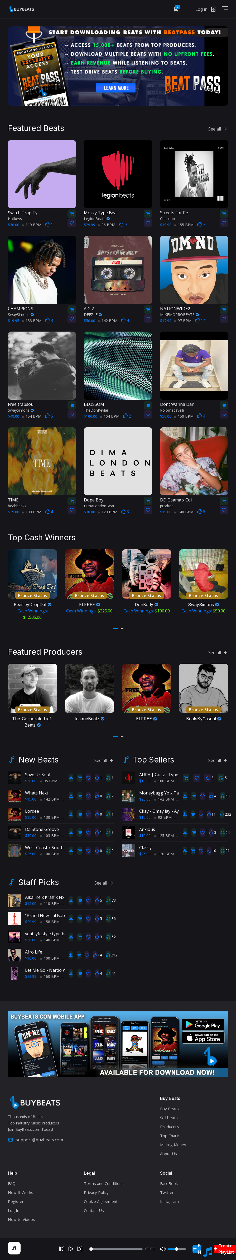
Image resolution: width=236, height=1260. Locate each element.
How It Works (20, 1192)
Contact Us (94, 1210)
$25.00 (30, 853)
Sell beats (169, 1117)
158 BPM (50, 921)
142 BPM (107, 320)
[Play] (71, 1249)
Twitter (167, 1192)
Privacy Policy (96, 1192)
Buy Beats (169, 1108)
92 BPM (163, 817)
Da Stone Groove (42, 829)
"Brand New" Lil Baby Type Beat (56, 915)
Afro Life (33, 952)
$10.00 (145, 780)
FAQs (13, 1183)
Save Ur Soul (37, 775)
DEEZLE (93, 314)
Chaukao (167, 218)
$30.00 (30, 780)
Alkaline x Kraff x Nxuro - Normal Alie (61, 897)
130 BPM (50, 817)
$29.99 (30, 921)
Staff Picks (38, 882)
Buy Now (199, 1249)
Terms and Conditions (104, 1183)
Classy (145, 847)
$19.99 (30, 976)
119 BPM (31, 224)
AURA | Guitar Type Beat (164, 775)
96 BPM (106, 224)
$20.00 (145, 799)
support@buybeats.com (35, 1140)
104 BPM (109, 416)
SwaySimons (21, 314)
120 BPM (107, 511)
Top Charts (170, 1135)
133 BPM (31, 320)
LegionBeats (97, 218)
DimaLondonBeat (99, 505)
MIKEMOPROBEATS (179, 314)
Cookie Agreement (101, 1201)
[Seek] (116, 1249)
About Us (168, 1153)
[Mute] (163, 1249)
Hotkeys (15, 218)
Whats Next (36, 793)
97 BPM (182, 320)
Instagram (169, 1201)
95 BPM (48, 780)
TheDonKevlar (96, 410)
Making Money (173, 1144)
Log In (13, 1210)
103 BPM (50, 835)
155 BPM (184, 224)
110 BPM (50, 903)
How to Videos (21, 1219)
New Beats (38, 760)
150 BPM (184, 416)
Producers (169, 1126)
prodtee (167, 505)
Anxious (147, 829)
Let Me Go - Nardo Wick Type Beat (59, 970)
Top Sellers (153, 760)
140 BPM (184, 511)
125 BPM (164, 835)
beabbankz (17, 505)
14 (200, 320)
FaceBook (169, 1183)
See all (218, 129)
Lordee (32, 811)
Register (16, 1201)
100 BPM (31, 511)
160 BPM (50, 976)
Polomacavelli (172, 410)
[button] (115, 628)
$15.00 (30, 799)
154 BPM (31, 416)
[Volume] (176, 1249)
